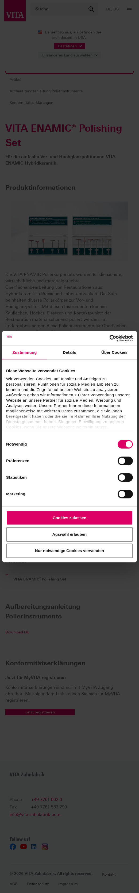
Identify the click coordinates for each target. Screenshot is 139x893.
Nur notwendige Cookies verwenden (69, 550)
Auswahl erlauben (69, 534)
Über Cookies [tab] (114, 352)
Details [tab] (69, 352)
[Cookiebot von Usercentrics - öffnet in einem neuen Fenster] (109, 338)
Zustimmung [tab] (25, 352)
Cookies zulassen (69, 517)
